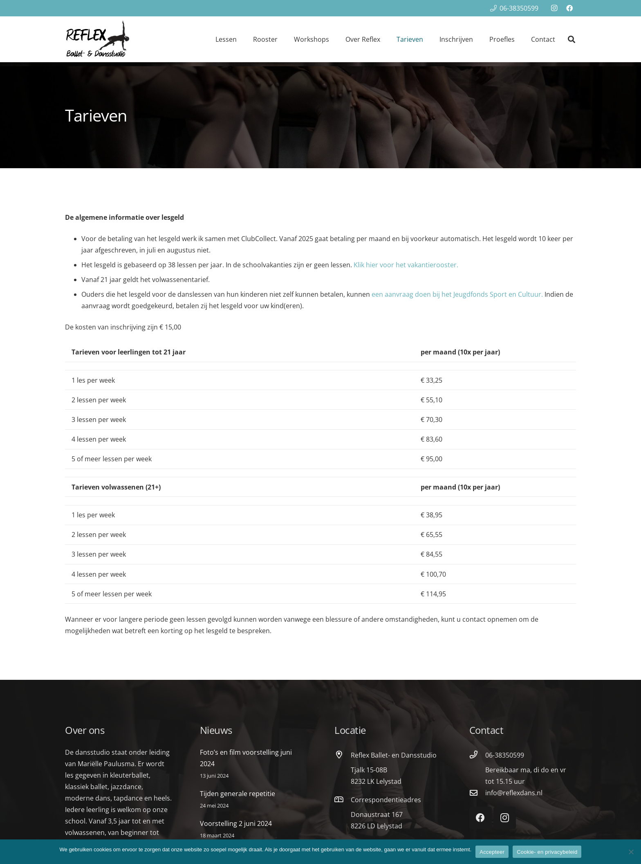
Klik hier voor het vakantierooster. (406, 264)
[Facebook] (569, 8)
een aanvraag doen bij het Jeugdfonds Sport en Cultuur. (457, 294)
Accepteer (492, 852)
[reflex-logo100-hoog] (97, 39)
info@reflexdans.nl (513, 792)
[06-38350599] (477, 754)
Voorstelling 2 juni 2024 (236, 823)
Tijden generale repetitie (237, 793)
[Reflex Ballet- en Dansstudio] (342, 754)
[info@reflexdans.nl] (477, 792)
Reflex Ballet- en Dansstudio (394, 755)
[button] (571, 39)
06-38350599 (504, 755)
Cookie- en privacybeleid (547, 852)
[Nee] (631, 852)
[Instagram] (553, 8)
